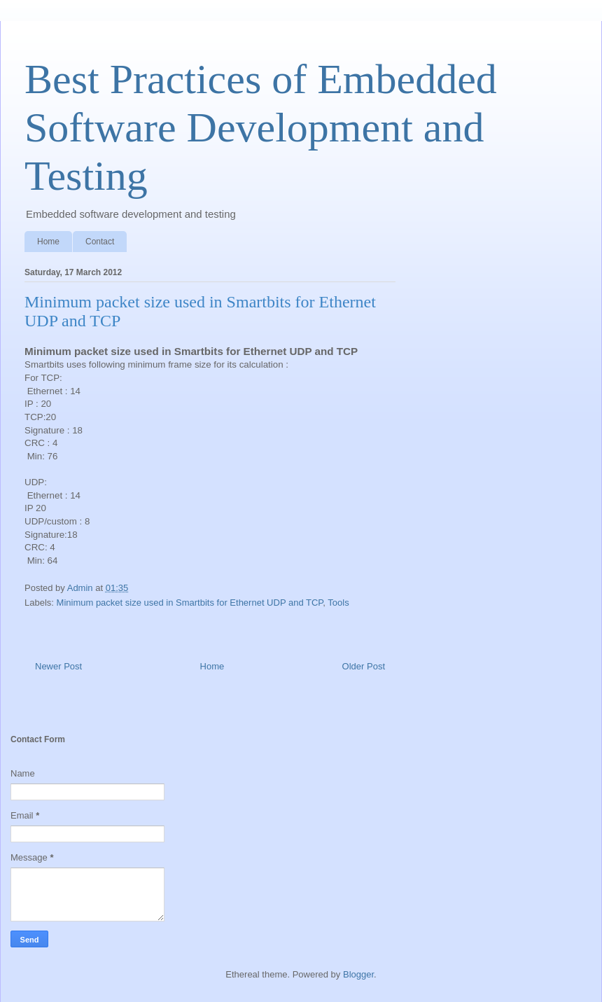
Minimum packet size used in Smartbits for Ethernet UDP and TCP (190, 602)
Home (48, 241)
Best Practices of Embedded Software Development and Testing (260, 127)
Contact (99, 241)
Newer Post (58, 666)
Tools (338, 602)
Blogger (358, 974)
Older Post (363, 666)
